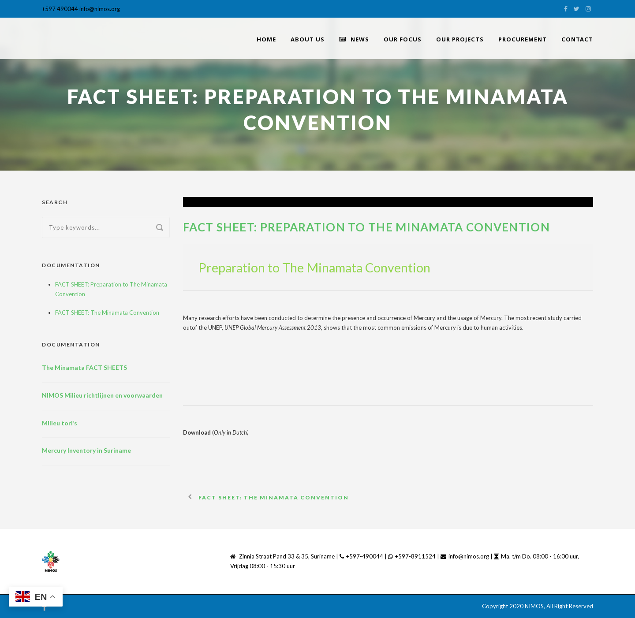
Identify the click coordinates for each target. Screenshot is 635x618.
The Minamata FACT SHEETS (84, 367)
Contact (577, 39)
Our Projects (460, 39)
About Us (308, 39)
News (354, 39)
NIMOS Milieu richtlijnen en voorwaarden (102, 395)
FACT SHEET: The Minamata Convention (107, 312)
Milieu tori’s (59, 423)
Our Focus (403, 39)
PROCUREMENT (522, 39)
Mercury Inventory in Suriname (86, 450)
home (266, 39)
